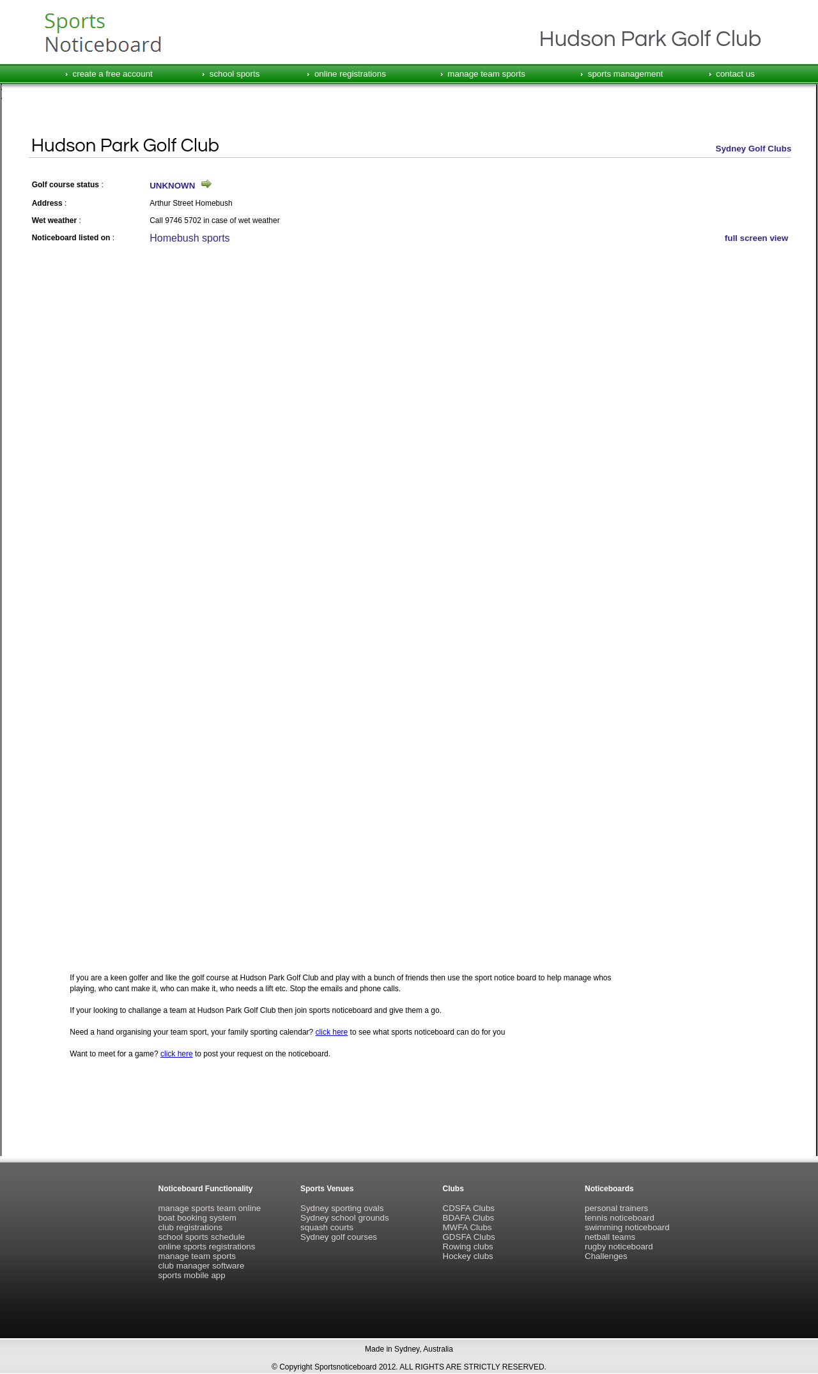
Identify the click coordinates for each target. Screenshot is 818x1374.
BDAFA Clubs (469, 1218)
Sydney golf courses (338, 1237)
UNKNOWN (172, 185)
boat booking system (197, 1218)
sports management (625, 74)
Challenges (606, 1256)
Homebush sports (189, 238)
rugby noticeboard (619, 1246)
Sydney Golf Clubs (754, 148)
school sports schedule (201, 1237)
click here (332, 1032)
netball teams (610, 1237)
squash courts (326, 1227)
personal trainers (616, 1208)
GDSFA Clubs (469, 1237)
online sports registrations (207, 1246)
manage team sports (486, 74)
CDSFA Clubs (469, 1208)
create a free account (113, 74)
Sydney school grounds (344, 1218)
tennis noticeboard (619, 1218)
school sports (235, 74)
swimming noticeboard (627, 1227)
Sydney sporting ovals (341, 1208)
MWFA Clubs (467, 1227)
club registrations (190, 1227)
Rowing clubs (468, 1246)
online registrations (350, 74)
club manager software (201, 1265)
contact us (735, 74)
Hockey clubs (468, 1256)
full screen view (756, 238)
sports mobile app (192, 1275)
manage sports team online (209, 1208)
